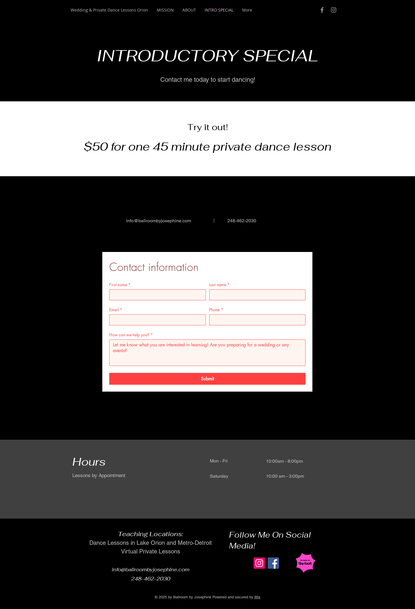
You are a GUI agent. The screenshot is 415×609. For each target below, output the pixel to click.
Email (115, 309)
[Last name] (256, 295)
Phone (216, 309)
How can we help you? (131, 334)
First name (120, 284)
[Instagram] (259, 563)
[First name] (156, 295)
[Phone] (256, 320)
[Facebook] (273, 563)
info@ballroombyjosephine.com (158, 220)
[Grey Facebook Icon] (322, 10)
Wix (257, 597)
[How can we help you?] (207, 352)
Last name (219, 284)
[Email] (156, 320)
